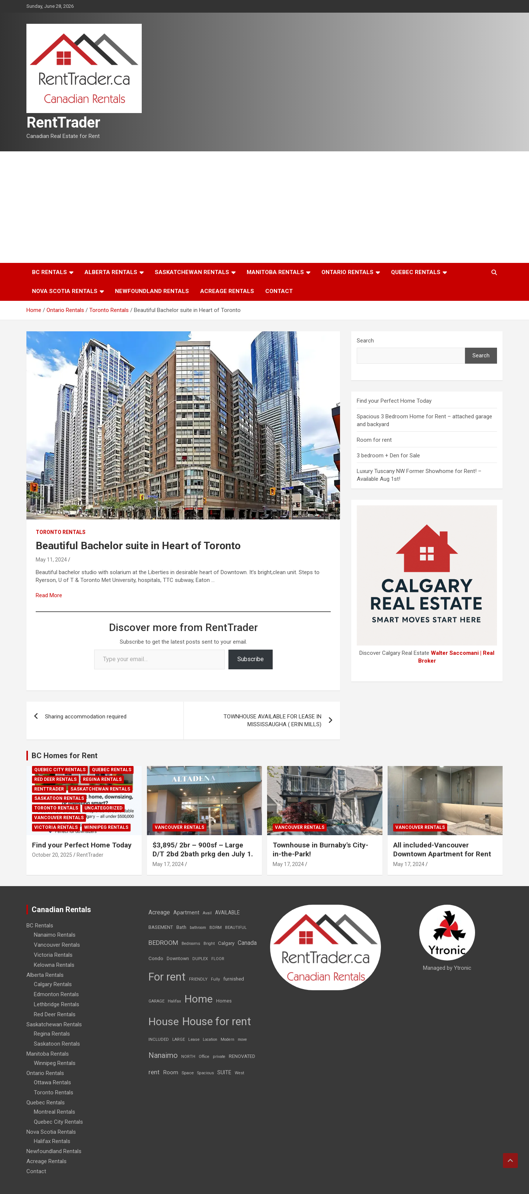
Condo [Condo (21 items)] (155, 958)
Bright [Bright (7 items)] (209, 943)
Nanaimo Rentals (55, 934)
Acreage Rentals (227, 291)
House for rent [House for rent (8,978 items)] (216, 1021)
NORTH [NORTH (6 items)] (188, 1056)
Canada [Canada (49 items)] (247, 942)
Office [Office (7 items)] (204, 1056)
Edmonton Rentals (56, 994)
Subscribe (250, 659)
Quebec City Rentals (60, 769)
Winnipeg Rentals (106, 827)
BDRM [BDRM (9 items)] (215, 927)
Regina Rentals (102, 779)
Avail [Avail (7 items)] (207, 913)
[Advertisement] (264, 207)
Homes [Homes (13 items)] (224, 1001)
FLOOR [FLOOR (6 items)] (217, 958)
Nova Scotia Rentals (64, 291)
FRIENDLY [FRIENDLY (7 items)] (198, 979)
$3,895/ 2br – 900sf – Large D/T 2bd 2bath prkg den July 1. (203, 850)
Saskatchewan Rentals (192, 272)
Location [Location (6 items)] (210, 1039)
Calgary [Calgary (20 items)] (226, 943)
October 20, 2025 (52, 855)
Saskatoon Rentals (59, 798)
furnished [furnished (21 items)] (233, 979)
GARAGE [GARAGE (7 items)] (156, 1001)
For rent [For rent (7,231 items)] (167, 977)
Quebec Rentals (415, 272)
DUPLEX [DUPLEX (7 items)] (200, 958)
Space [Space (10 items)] (188, 1072)
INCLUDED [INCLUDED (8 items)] (158, 1039)
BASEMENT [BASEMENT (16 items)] (160, 927)
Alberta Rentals (110, 272)
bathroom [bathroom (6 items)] (198, 927)
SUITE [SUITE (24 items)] (224, 1072)
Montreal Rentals (54, 1111)
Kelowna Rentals (54, 965)
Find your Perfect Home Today (394, 401)
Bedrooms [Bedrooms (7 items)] (191, 943)
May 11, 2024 (51, 560)
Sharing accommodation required (85, 716)
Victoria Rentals (56, 827)
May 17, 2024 (168, 864)
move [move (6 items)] (242, 1039)
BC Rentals (49, 272)
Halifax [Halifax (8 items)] (174, 1001)
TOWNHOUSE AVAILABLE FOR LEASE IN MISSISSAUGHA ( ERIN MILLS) (272, 720)
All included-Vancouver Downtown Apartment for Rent (442, 850)
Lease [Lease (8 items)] (193, 1039)
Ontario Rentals (347, 272)
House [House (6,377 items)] (163, 1022)
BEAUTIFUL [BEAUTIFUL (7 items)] (236, 927)
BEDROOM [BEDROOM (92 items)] (163, 942)
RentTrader (63, 122)
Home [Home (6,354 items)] (199, 999)
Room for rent (374, 440)
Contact (279, 291)
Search (365, 340)
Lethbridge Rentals (56, 1004)
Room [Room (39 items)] (170, 1072)
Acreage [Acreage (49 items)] (159, 912)
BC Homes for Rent (64, 755)
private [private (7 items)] (219, 1056)
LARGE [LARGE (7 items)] (178, 1039)
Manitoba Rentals (275, 272)
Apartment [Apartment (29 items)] (186, 913)
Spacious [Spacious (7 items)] (205, 1073)
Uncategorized (103, 808)
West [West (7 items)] (239, 1073)
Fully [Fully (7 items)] (215, 979)
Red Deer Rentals (55, 779)
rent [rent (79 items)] (154, 1072)
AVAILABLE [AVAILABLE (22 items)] (227, 912)
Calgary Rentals (53, 984)
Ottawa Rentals (52, 1082)
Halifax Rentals (52, 1141)
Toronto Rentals (61, 532)
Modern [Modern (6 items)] (227, 1039)
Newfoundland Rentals (152, 291)
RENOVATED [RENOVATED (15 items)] (242, 1056)
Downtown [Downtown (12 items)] (178, 958)
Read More (49, 595)
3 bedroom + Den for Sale (388, 455)
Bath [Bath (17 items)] (181, 927)
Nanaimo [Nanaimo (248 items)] (163, 1055)
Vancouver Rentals (59, 817)
